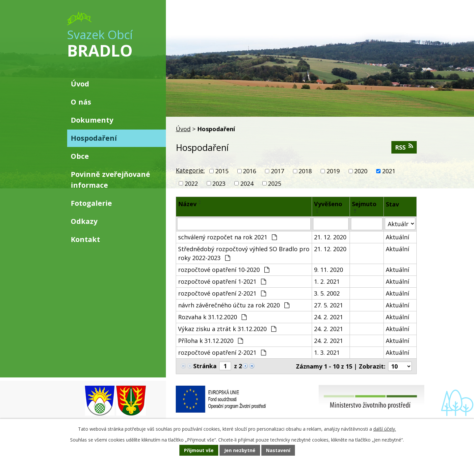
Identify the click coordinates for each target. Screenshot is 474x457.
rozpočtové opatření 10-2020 (223, 270)
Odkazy (84, 221)
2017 (277, 171)
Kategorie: (190, 170)
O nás (81, 102)
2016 (249, 171)
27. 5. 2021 (328, 305)
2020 (360, 171)
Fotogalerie (91, 203)
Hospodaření (94, 138)
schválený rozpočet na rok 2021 (227, 237)
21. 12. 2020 (330, 237)
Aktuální (397, 237)
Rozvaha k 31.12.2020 (212, 317)
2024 (246, 183)
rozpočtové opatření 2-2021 (222, 293)
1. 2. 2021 (327, 281)
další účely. (384, 429)
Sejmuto (364, 204)
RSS (404, 147)
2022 (191, 183)
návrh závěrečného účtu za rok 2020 (233, 305)
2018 (305, 171)
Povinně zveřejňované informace (110, 179)
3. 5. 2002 (327, 293)
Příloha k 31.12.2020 (210, 341)
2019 (333, 171)
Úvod (183, 129)
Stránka (205, 366)
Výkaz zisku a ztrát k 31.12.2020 (227, 329)
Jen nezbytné (239, 450)
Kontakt (85, 239)
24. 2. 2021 (328, 317)
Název (187, 204)
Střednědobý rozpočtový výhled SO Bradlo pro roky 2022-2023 (243, 253)
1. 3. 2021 (327, 352)
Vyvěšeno (328, 204)
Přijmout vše (199, 450)
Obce (80, 156)
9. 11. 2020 (328, 270)
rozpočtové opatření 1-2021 (222, 281)
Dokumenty (92, 120)
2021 (388, 171)
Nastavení (278, 450)
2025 (274, 183)
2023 (218, 183)
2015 (221, 171)
